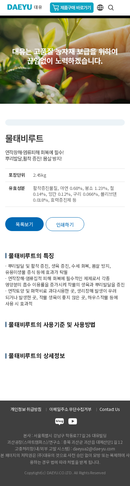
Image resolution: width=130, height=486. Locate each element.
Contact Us (109, 409)
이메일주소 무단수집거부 (70, 409)
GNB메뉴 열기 (122, 7)
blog (59, 422)
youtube (72, 422)
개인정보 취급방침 (25, 409)
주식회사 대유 (27, 6)
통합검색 (111, 7)
